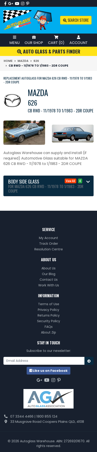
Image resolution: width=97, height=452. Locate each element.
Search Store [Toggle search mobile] (76, 20)
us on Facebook (48, 370)
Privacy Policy (48, 309)
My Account (48, 238)
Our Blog (48, 274)
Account (78, 40)
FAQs (49, 326)
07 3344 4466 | (23, 416)
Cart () (56, 40)
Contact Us (49, 279)
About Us (48, 268)
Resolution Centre (48, 249)
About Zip (48, 332)
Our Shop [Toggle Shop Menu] (34, 40)
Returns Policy (49, 315)
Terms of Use (48, 304)
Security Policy (48, 321)
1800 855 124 (46, 416)
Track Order (48, 243)
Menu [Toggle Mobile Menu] (14, 40)
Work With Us (48, 285)
